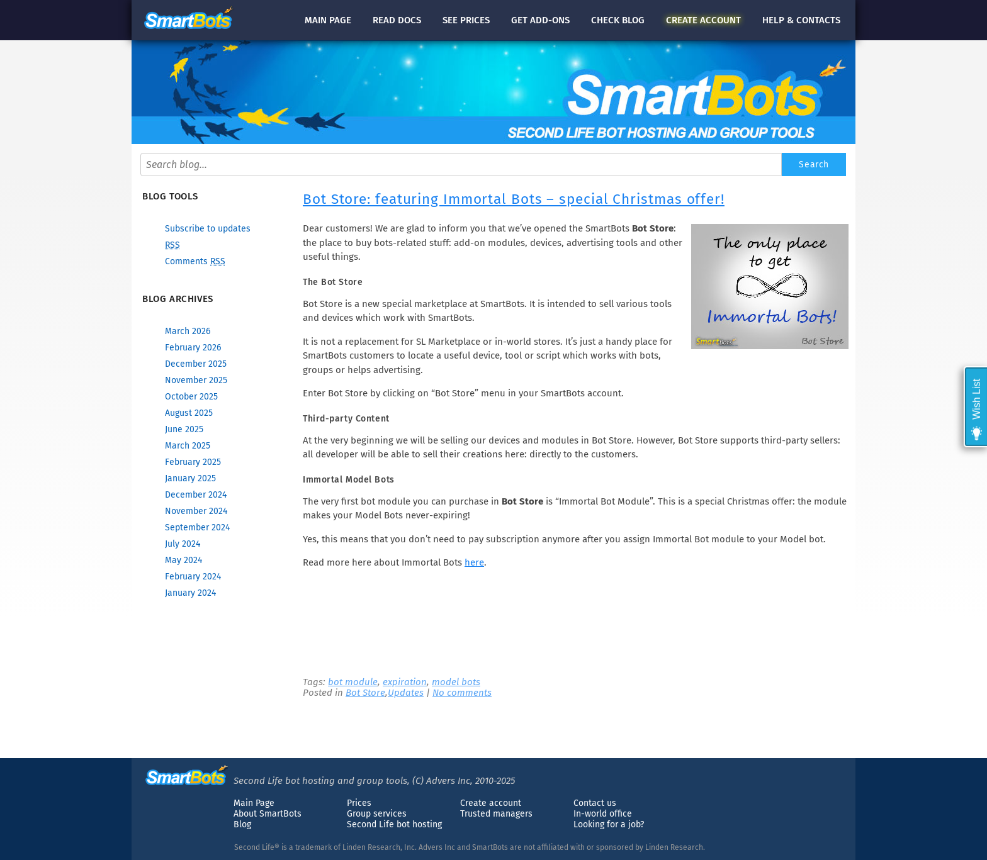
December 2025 (196, 364)
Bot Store (365, 692)
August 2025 (189, 413)
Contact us (594, 803)
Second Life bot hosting (394, 824)
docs (397, 20)
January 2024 (190, 593)
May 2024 (183, 560)
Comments (195, 261)
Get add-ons (540, 20)
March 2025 (187, 445)
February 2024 (193, 576)
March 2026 (187, 331)
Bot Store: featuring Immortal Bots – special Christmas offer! (514, 199)
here (474, 562)
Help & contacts (801, 20)
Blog (242, 824)
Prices (359, 803)
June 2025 (184, 429)
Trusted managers (496, 813)
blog (618, 20)
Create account (490, 803)
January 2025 (190, 478)
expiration (405, 682)
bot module (353, 682)
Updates (406, 692)
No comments (462, 692)
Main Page (254, 803)
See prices (466, 20)
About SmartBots (268, 813)
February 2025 (193, 462)
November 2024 (196, 511)
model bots (456, 682)
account (703, 20)
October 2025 (191, 396)
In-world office (602, 813)
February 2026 (193, 347)
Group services (377, 813)
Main (328, 20)
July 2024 (182, 544)
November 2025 (196, 380)
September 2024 (197, 527)
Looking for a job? (608, 824)
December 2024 (196, 494)
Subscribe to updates (208, 228)
